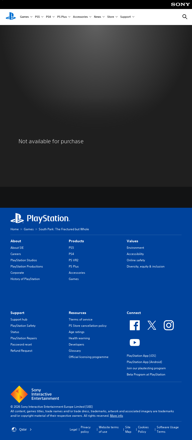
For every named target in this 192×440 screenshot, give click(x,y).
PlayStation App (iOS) (141, 356)
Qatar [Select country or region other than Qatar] (21, 429)
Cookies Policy (143, 429)
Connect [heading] (134, 312)
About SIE (17, 248)
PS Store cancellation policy (87, 326)
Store (110, 17)
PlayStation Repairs (23, 338)
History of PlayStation (25, 279)
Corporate (17, 272)
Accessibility (135, 254)
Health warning (79, 338)
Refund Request (21, 350)
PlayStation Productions (26, 266)
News (97, 17)
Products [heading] (76, 241)
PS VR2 (73, 260)
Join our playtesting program (146, 368)
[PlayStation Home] (10, 17)
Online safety (136, 260)
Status (14, 332)
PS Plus (62, 17)
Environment (135, 248)
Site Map (128, 429)
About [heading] (15, 241)
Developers (76, 344)
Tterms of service (80, 319)
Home (14, 229)
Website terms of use (109, 429)
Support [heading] (17, 312)
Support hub (18, 319)
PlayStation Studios (23, 260)
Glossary (75, 350)
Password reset (21, 344)
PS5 (37, 17)
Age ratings (76, 332)
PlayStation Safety (23, 326)
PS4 (48, 17)
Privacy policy (85, 429)
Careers (15, 254)
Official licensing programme (88, 357)
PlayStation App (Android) (144, 362)
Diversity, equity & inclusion (145, 266)
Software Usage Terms (168, 429)
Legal (73, 429)
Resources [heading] (77, 312)
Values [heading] (132, 241)
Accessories (80, 17)
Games (24, 17)
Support (125, 17)
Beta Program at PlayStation (146, 374)
